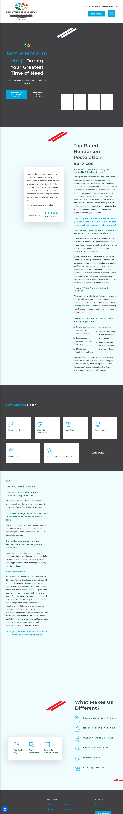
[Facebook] (96, 809)
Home (49, 810)
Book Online (96, 14)
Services (67, 810)
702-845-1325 (109, 6)
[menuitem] (55, 810)
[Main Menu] (111, 13)
